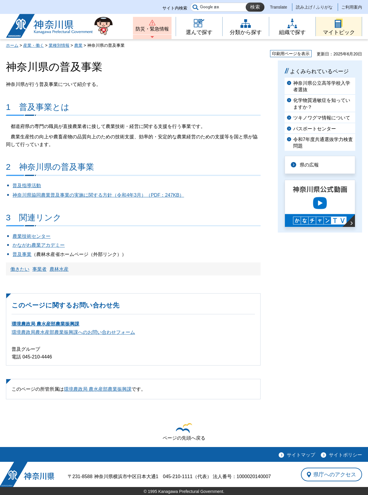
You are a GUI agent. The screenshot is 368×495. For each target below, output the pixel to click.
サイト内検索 (174, 8)
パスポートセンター (314, 128)
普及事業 (21, 254)
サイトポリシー (345, 454)
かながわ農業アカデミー (38, 245)
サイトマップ (301, 454)
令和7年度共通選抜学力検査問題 (323, 142)
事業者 (39, 269)
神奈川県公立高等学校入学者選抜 (321, 86)
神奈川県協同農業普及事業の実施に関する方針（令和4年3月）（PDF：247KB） (98, 195)
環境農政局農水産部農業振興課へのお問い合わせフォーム (73, 332)
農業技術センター (31, 236)
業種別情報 (59, 45)
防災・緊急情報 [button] (152, 28)
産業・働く (33, 45)
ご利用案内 (351, 7)
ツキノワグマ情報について (321, 117)
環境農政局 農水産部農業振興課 (45, 323)
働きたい (19, 269)
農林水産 (59, 269)
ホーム (12, 45)
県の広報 (309, 164)
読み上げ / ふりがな (314, 7)
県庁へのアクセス (334, 475)
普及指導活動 (26, 185)
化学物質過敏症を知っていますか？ (321, 103)
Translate (278, 7)
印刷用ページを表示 (291, 53)
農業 (78, 45)
